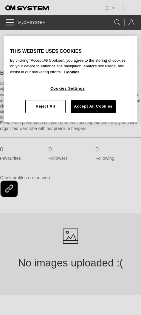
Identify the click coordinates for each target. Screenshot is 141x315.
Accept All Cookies (93, 106)
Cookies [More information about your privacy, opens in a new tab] (72, 72)
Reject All (45, 106)
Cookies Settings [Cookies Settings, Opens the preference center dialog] (67, 88)
